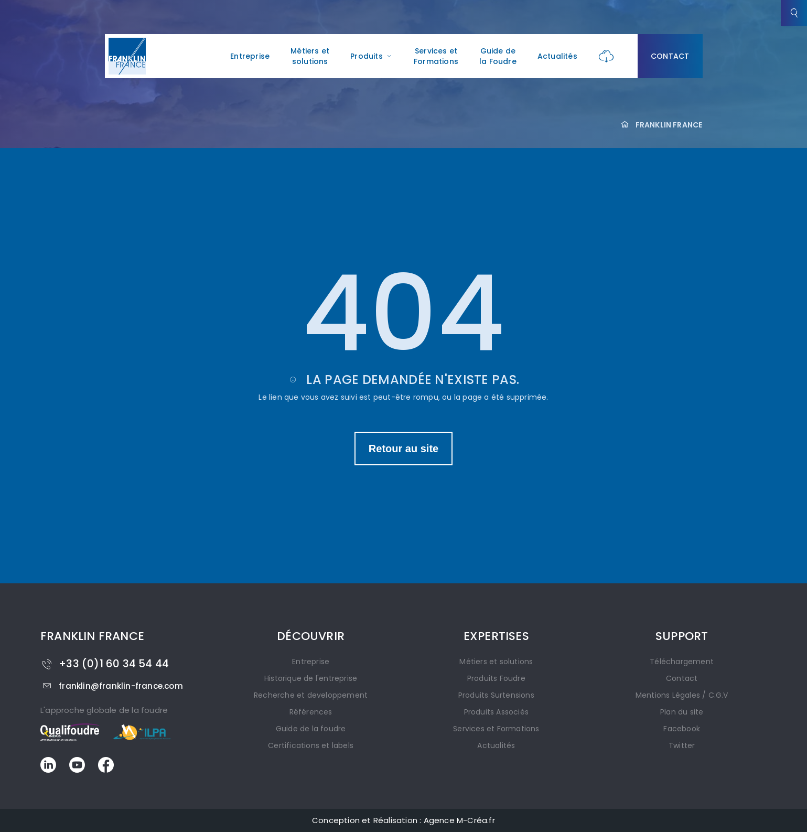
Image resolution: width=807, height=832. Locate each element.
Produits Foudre (496, 678)
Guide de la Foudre (498, 56)
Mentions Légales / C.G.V (682, 695)
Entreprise (250, 56)
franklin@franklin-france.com (111, 685)
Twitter (682, 745)
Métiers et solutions (309, 56)
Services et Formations (436, 56)
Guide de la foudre (311, 728)
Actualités (557, 56)
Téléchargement (682, 661)
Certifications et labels (310, 745)
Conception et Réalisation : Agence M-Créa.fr (403, 820)
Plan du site (681, 712)
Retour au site (403, 448)
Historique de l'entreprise (310, 678)
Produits (371, 56)
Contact (670, 56)
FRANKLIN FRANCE (669, 125)
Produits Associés (496, 712)
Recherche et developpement (311, 695)
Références (310, 712)
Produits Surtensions (496, 695)
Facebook (681, 728)
